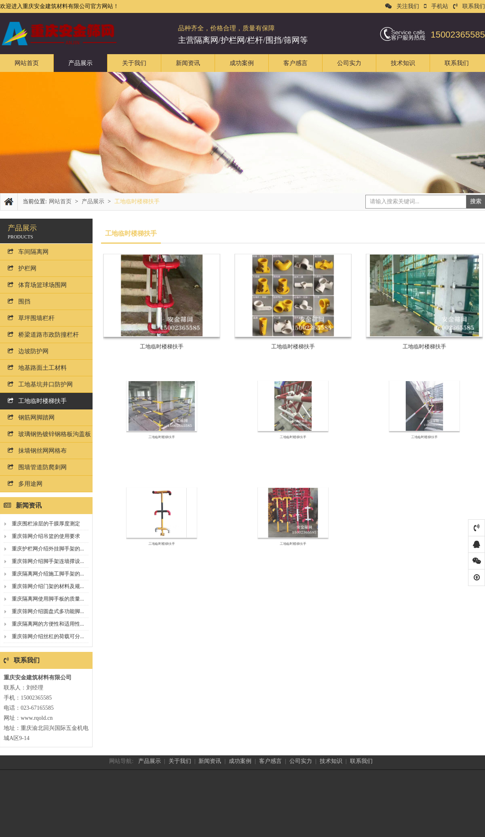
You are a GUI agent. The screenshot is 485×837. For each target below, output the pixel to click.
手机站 (436, 6)
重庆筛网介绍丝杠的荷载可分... (44, 636)
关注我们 (402, 6)
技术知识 (403, 63)
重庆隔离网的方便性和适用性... (44, 624)
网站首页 (27, 63)
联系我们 (469, 6)
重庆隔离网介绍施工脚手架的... (44, 574)
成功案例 (242, 63)
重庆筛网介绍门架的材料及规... (44, 586)
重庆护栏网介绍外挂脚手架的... (44, 549)
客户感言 (295, 63)
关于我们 (134, 63)
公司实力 (349, 63)
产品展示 (80, 63)
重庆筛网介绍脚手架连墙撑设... (44, 561)
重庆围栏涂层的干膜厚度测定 (42, 524)
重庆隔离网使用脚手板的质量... (44, 599)
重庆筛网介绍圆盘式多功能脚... (44, 611)
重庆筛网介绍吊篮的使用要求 (42, 536)
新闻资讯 (188, 63)
